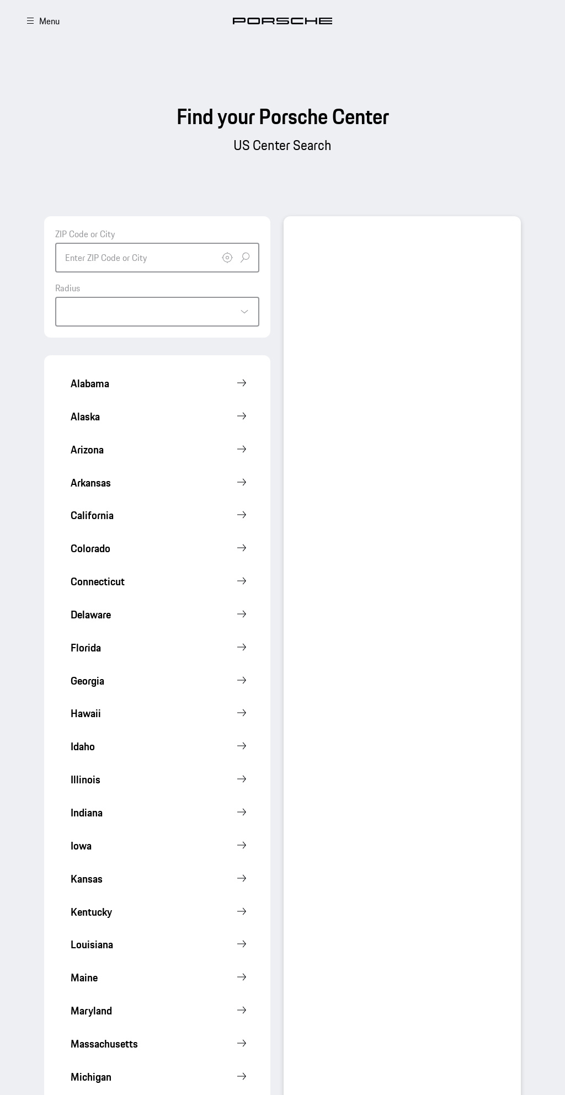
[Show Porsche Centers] (159, 383)
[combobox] (157, 250)
